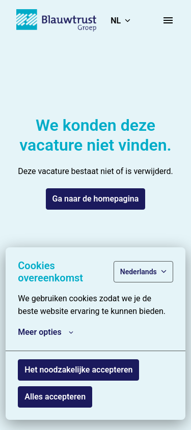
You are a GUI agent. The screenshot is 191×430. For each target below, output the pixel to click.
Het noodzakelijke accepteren (78, 370)
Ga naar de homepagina (95, 199)
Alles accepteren (55, 397)
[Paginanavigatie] (168, 20)
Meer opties (45, 332)
